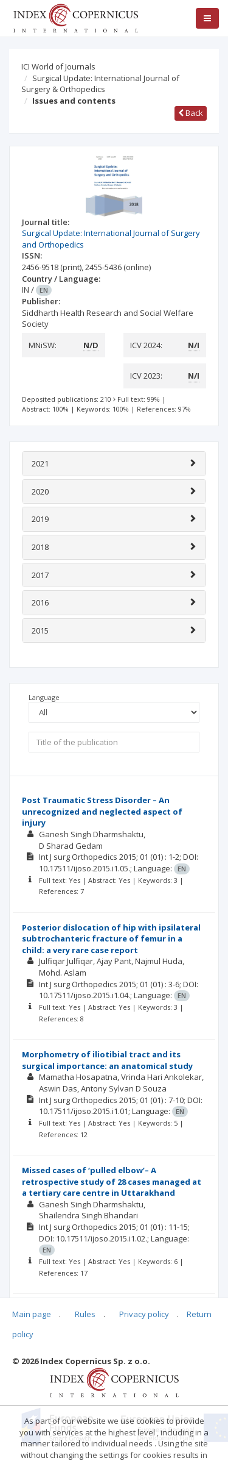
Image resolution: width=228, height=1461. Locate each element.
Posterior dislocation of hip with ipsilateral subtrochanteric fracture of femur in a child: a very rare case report (111, 939)
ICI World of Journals (58, 66)
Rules (85, 1314)
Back (190, 112)
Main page (31, 1314)
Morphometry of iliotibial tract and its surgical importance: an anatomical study (107, 1060)
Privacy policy (144, 1314)
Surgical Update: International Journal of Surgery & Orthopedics (100, 84)
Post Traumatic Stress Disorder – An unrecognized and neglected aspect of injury (102, 811)
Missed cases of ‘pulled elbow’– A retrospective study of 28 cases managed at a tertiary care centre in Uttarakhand (111, 1181)
